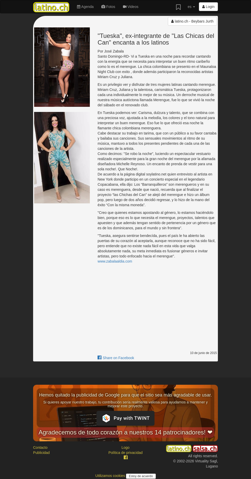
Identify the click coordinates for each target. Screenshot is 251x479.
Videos (130, 7)
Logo (125, 447)
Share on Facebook (116, 358)
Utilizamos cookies (110, 476)
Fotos (108, 7)
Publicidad (41, 453)
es (191, 7)
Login (208, 7)
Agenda (85, 7)
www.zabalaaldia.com (115, 261)
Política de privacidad (125, 453)
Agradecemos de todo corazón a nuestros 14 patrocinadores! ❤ (125, 432)
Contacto (40, 447)
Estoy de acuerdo (141, 476)
